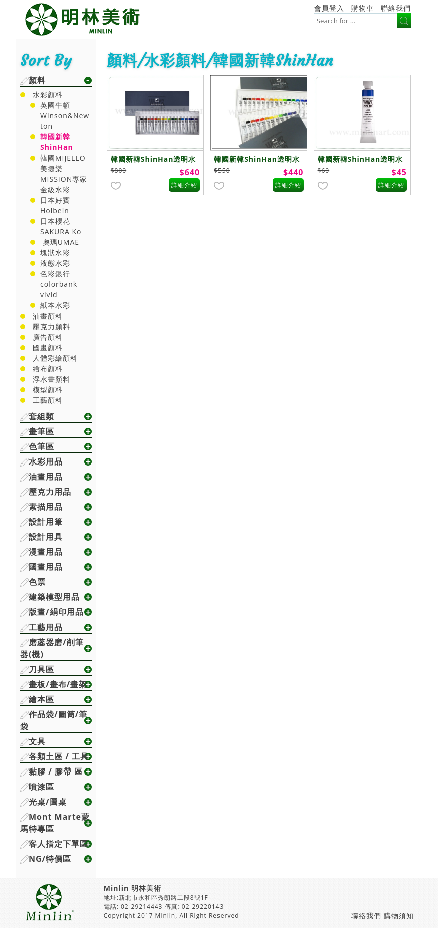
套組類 (41, 416)
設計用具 (46, 536)
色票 (37, 581)
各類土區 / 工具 (59, 756)
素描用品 (46, 506)
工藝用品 (46, 627)
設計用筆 (46, 521)
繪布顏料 (48, 368)
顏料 (37, 80)
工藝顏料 (48, 400)
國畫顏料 (48, 347)
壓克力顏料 (51, 326)
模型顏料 (48, 389)
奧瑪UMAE (59, 242)
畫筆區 (41, 431)
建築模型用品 (54, 596)
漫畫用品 (46, 551)
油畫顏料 (48, 316)
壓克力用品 (50, 491)
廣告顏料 (48, 337)
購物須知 (399, 915)
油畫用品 (46, 476)
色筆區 (41, 446)
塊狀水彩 (55, 252)
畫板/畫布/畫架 (58, 684)
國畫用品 (46, 566)
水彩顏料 (48, 94)
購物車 (362, 8)
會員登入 (329, 8)
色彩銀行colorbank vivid (58, 284)
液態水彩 (55, 263)
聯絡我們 (396, 8)
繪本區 (41, 699)
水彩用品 (46, 461)
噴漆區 (41, 786)
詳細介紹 (184, 185)
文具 (37, 741)
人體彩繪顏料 (55, 358)
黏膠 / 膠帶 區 (56, 771)
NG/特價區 (50, 858)
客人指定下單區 (58, 843)
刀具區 (41, 669)
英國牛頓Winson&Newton (64, 115)
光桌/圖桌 (48, 801)
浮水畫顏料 (51, 379)
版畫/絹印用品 (56, 611)
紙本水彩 (55, 305)
